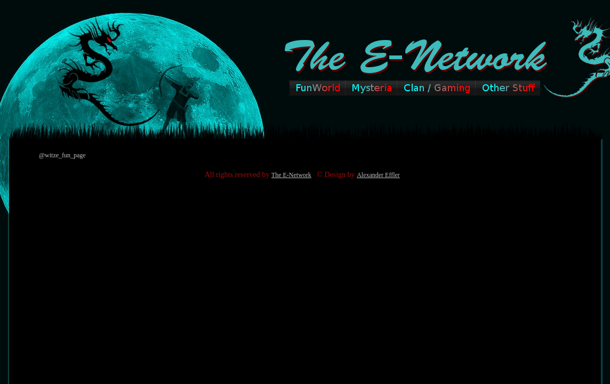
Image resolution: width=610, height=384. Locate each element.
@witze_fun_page (62, 155)
